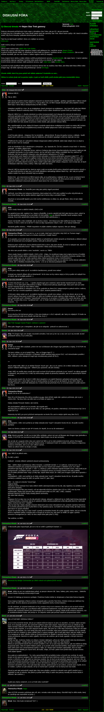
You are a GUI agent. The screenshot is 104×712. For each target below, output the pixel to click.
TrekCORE (57, 1)
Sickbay (21, 1)
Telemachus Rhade (9, 204)
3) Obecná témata (9, 26)
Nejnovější (4, 86)
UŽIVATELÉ (94, 29)
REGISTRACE (97, 10)
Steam (3, 47)
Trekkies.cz (4, 1)
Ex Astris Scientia (91, 1)
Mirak (4, 685)
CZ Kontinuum (29, 1)
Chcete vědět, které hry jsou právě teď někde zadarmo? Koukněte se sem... (29, 73)
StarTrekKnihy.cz (39, 1)
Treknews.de (99, 1)
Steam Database (68, 52)
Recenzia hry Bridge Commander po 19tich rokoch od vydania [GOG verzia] (34, 580)
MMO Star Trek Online (27, 48)
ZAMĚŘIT (85, 90)
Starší (80, 86)
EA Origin (45, 68)
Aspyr (25, 689)
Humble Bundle (57, 58)
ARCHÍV (93, 46)
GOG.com (4, 41)
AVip (71, 24)
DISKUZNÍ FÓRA (94, 32)
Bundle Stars (59, 62)
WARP (48, 1)
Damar (4, 330)
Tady (50, 215)
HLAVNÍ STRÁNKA (94, 25)
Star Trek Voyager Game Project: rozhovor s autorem (26, 323)
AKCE (92, 39)
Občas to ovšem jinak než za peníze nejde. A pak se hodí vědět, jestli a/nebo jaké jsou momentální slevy (40, 77)
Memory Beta (82, 1)
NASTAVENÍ (94, 42)
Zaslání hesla (97, 21)
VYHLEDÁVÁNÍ (95, 35)
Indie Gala (47, 62)
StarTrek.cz (13, 1)
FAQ (91, 44)
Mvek (4, 616)
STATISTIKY (94, 37)
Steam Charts (67, 50)
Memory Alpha (74, 1)
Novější (11, 86)
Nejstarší (85, 86)
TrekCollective (65, 1)
